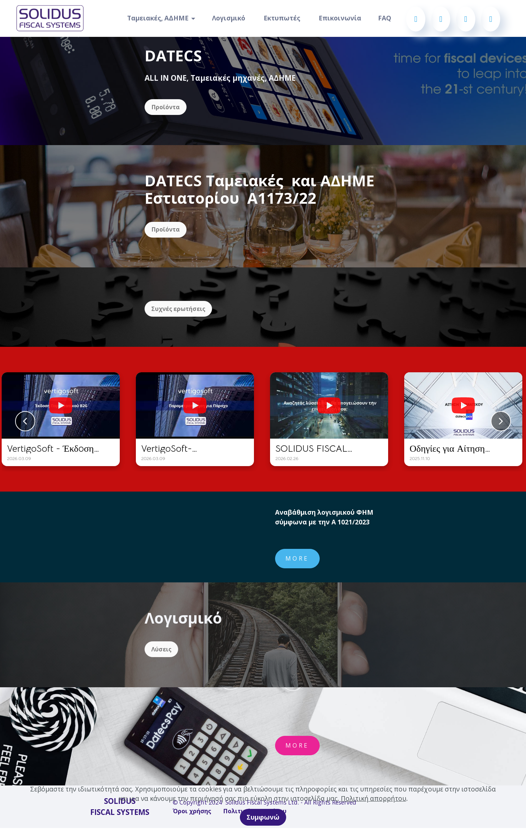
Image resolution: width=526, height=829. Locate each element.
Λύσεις (161, 650)
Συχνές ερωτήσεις (178, 309)
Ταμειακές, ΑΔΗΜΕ (158, 17)
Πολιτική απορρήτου (373, 798)
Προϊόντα (165, 107)
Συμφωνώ (263, 817)
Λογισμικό (229, 17)
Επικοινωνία (340, 17)
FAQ (384, 17)
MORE (297, 559)
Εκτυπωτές (283, 17)
